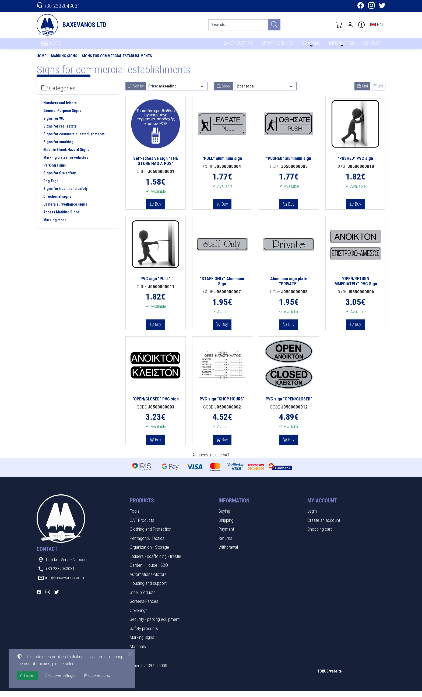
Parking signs (54, 171)
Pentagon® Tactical (147, 543)
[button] (339, 24)
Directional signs (57, 202)
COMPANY (310, 45)
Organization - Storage (149, 552)
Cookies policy (97, 675)
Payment (226, 534)
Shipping (226, 525)
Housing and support (148, 589)
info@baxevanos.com (64, 583)
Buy (157, 209)
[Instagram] (371, 6)
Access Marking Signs (61, 218)
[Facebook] (360, 6)
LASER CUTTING (237, 45)
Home (41, 61)
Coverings (138, 615)
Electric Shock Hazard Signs (66, 155)
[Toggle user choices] (350, 25)
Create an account (323, 525)
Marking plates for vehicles (65, 163)
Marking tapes (54, 225)
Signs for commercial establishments (117, 61)
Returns (225, 543)
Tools (135, 516)
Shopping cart (319, 534)
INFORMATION (341, 45)
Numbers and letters (60, 108)
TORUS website (329, 676)
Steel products (143, 597)
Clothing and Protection (150, 534)
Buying (224, 516)
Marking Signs (64, 61)
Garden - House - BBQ (149, 570)
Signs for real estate (60, 132)
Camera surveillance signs (65, 210)
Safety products (144, 633)
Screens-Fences (144, 607)
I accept (28, 675)
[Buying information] (361, 25)
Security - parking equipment (155, 625)
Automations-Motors (148, 579)
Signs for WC (53, 124)
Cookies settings (54, 689)
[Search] (238, 24)
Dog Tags (50, 186)
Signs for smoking (58, 147)
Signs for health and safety (65, 194)
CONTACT (372, 45)
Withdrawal (228, 552)
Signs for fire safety (59, 179)
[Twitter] (382, 6)
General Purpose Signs (62, 116)
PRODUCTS (64, 46)
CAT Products (142, 525)
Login (312, 516)
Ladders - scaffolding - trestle (155, 561)
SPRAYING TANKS (277, 45)
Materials (138, 651)
